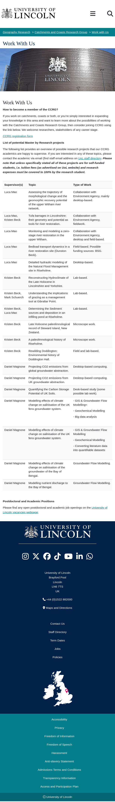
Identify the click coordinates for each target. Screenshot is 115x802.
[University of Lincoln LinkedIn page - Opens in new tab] (79, 556)
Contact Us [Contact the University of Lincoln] (57, 623)
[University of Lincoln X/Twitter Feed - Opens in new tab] (36, 556)
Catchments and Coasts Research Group (61, 32)
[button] (92, 14)
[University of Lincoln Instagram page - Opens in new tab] (25, 556)
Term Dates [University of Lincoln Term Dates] (57, 640)
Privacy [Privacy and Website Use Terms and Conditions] (59, 727)
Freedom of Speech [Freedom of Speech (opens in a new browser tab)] (59, 744)
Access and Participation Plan (59, 786)
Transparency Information (59, 778)
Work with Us (100, 32)
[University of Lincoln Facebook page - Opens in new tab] (47, 556)
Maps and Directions (59, 607)
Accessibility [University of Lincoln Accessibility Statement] (59, 719)
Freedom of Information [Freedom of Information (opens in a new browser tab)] (59, 736)
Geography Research (16, 32)
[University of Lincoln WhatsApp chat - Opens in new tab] (90, 556)
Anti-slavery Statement (59, 761)
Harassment (59, 752)
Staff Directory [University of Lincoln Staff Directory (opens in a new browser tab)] (57, 632)
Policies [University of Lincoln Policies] (57, 657)
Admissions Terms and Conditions (59, 769)
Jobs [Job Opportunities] (57, 648)
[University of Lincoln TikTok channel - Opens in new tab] (57, 556)
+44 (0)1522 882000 (59, 599)
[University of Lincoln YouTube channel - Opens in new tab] (69, 556)
